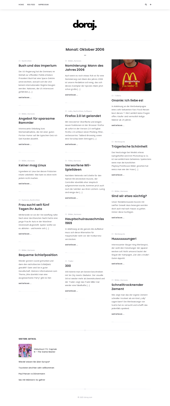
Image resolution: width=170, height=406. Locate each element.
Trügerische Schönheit (129, 146)
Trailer (70, 261)
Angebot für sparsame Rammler (37, 120)
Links (70, 111)
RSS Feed (31, 4)
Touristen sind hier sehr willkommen (36, 367)
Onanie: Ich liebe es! (127, 100)
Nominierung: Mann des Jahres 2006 (84, 67)
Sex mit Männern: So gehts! (32, 380)
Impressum (43, 4)
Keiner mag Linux (32, 165)
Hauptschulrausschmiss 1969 (84, 221)
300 (68, 266)
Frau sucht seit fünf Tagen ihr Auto (34, 207)
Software (88, 111)
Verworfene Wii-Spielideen (78, 167)
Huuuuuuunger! (124, 239)
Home (21, 4)
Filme (70, 160)
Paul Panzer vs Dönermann (32, 373)
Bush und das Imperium (38, 65)
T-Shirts (118, 95)
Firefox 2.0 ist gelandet (83, 116)
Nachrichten (26, 61)
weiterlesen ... (25, 97)
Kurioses (77, 61)
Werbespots (120, 141)
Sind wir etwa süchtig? (129, 196)
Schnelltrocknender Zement (127, 287)
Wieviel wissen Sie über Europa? (34, 361)
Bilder (70, 61)
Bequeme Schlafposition (38, 255)
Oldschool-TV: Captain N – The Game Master (45, 350)
